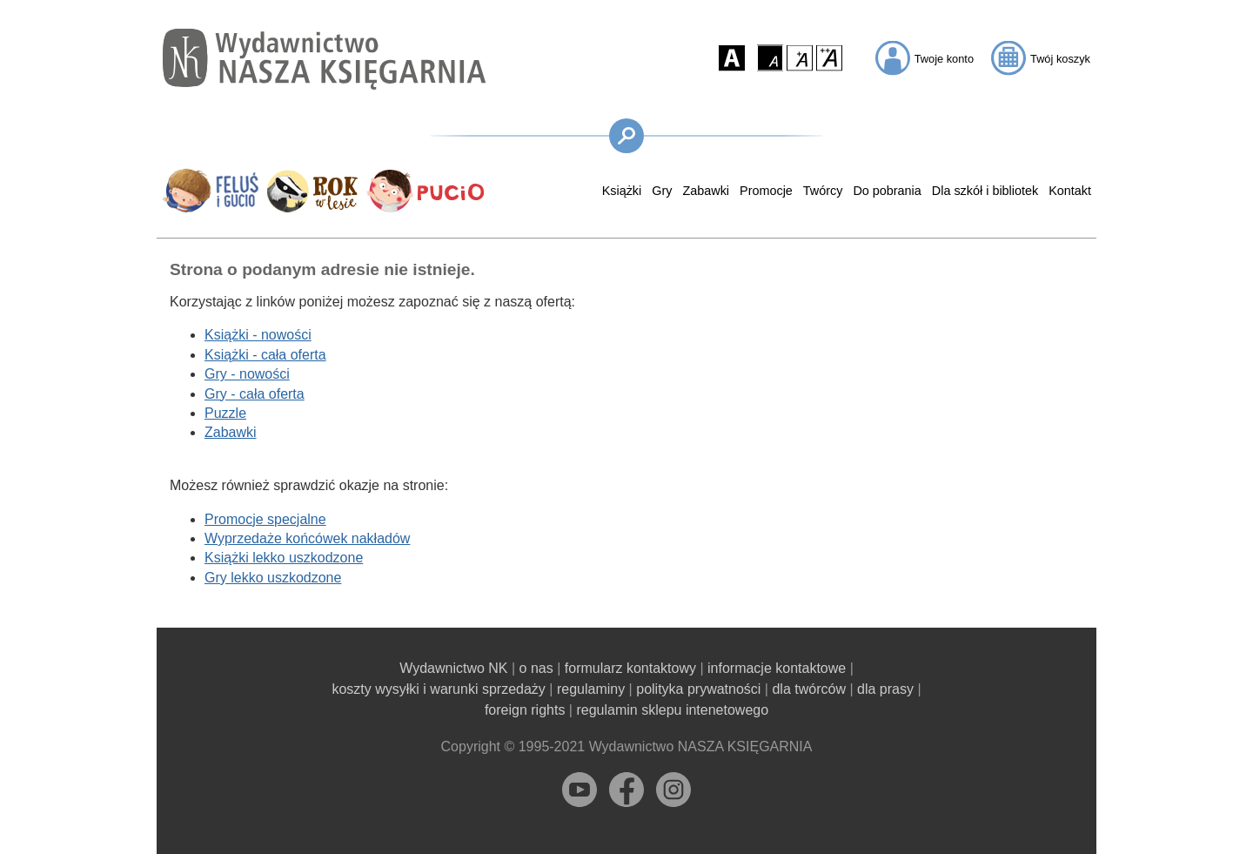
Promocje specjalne (265, 519)
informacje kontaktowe (776, 668)
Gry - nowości (247, 373)
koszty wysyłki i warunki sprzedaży (438, 689)
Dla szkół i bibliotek (985, 191)
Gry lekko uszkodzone (272, 577)
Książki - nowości (258, 334)
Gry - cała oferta (254, 394)
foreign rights (525, 710)
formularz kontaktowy (630, 668)
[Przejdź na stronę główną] (324, 59)
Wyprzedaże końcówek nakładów (307, 538)
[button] (732, 57)
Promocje (766, 191)
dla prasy (885, 689)
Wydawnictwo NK (453, 668)
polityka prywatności (698, 689)
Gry (662, 191)
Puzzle (225, 413)
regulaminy (591, 689)
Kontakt (1070, 191)
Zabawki (705, 191)
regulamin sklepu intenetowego (672, 710)
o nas (536, 668)
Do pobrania (887, 191)
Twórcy (823, 191)
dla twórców (808, 689)
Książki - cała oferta (265, 354)
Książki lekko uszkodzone (283, 557)
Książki (622, 191)
